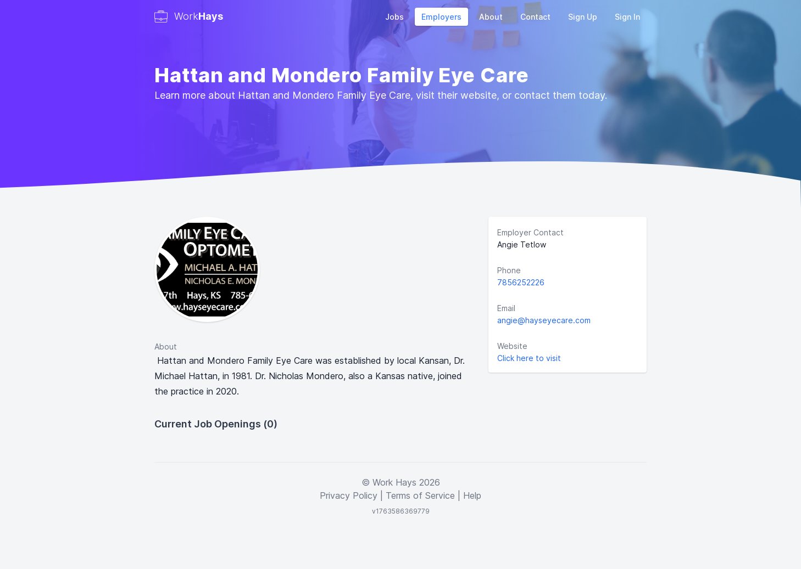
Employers (441, 16)
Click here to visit (529, 358)
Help (472, 495)
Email (506, 308)
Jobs (394, 16)
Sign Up (582, 16)
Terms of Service (420, 495)
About (491, 16)
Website (512, 346)
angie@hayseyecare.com (544, 320)
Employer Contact (530, 232)
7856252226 (520, 282)
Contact (535, 16)
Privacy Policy (348, 495)
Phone (509, 270)
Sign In (627, 16)
